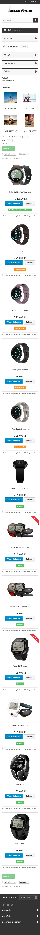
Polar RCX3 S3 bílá (20, 725)
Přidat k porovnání (30, 216)
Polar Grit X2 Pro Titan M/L (20, 192)
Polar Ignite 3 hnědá (20, 251)
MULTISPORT (10, 131)
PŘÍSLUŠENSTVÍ (29, 131)
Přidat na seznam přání (12, 216)
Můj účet (6, 916)
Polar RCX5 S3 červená (20, 607)
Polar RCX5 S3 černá (20, 547)
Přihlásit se (34, 1)
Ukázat (4, 141)
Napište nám (26, 1)
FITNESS (30, 108)
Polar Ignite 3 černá (20, 370)
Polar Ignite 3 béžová (20, 429)
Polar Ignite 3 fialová (20, 311)
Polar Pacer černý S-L (20, 488)
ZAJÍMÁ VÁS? (10, 63)
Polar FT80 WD (20, 844)
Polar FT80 (19, 784)
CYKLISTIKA (10, 108)
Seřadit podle (6, 137)
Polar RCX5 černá (20, 666)
